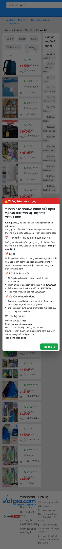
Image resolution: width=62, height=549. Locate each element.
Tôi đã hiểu (49, 346)
